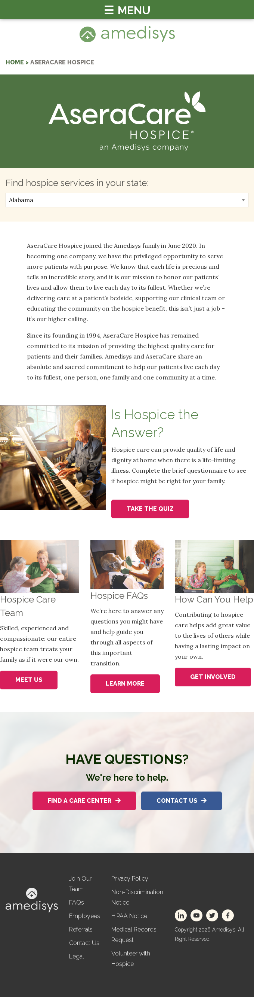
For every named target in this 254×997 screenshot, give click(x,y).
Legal (76, 956)
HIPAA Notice (129, 916)
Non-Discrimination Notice (137, 897)
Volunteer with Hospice (130, 958)
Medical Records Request (134, 934)
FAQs (76, 902)
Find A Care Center (84, 800)
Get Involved (213, 676)
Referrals (81, 929)
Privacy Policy (129, 878)
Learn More (125, 683)
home (15, 62)
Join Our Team (80, 884)
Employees (84, 916)
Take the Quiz (150, 508)
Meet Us (28, 679)
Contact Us (182, 800)
